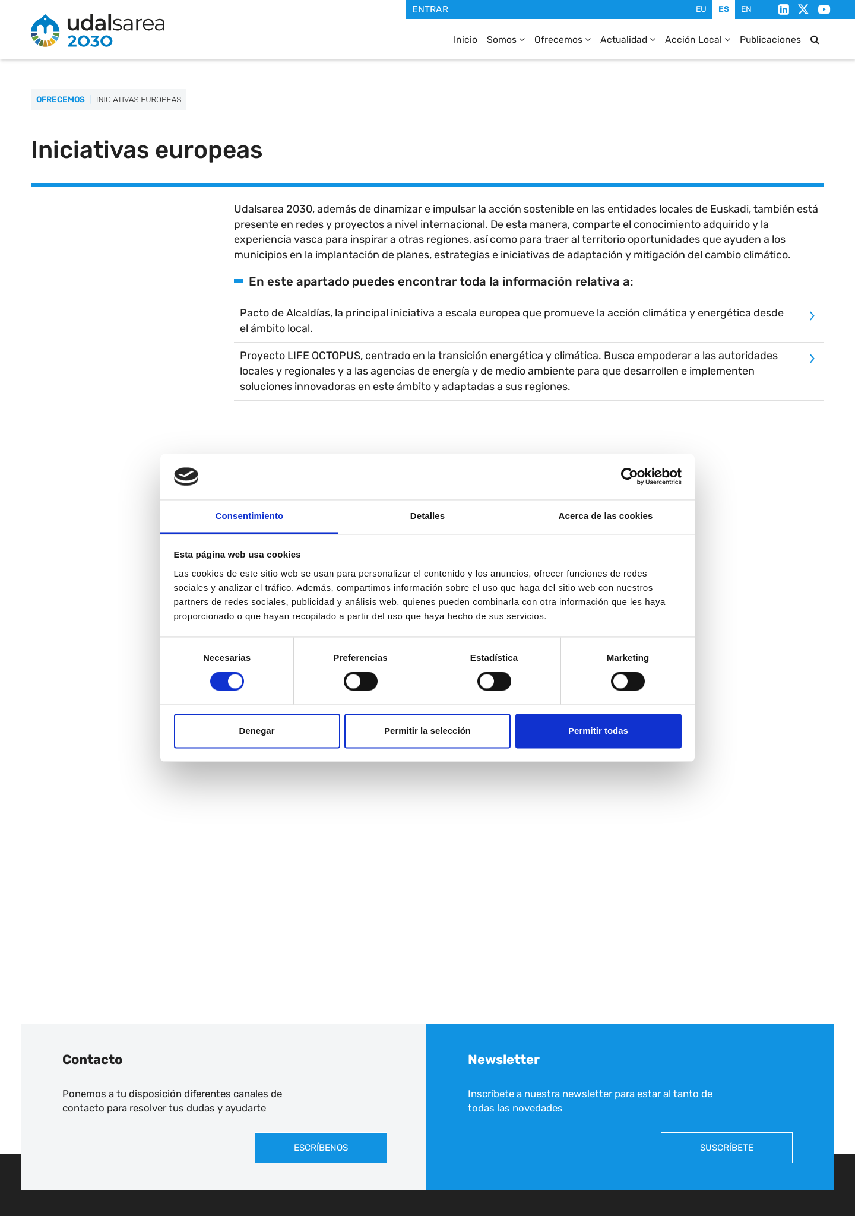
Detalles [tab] (427, 516)
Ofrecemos (562, 39)
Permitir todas (598, 731)
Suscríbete (726, 1147)
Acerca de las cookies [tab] (606, 516)
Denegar (256, 731)
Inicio (465, 39)
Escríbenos (321, 1147)
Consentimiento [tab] (250, 516)
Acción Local (697, 39)
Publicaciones (770, 39)
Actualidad (628, 39)
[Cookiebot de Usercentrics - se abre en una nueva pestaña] (630, 477)
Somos (506, 39)
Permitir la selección (427, 731)
